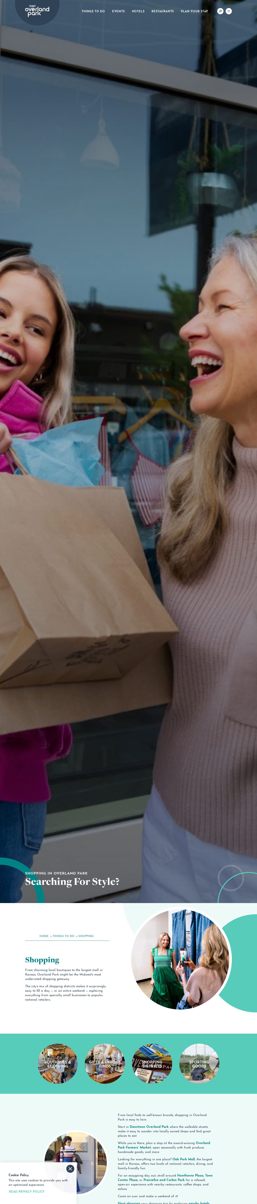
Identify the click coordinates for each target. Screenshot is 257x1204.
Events (118, 11)
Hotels (138, 11)
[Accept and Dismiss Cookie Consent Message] (70, 1169)
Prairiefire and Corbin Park (164, 1179)
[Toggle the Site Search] (220, 11)
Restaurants (162, 11)
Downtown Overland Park (149, 1126)
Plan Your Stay (194, 11)
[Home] (37, 11)
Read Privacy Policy (27, 1191)
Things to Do (93, 11)
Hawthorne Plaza (190, 1175)
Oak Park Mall (184, 1158)
